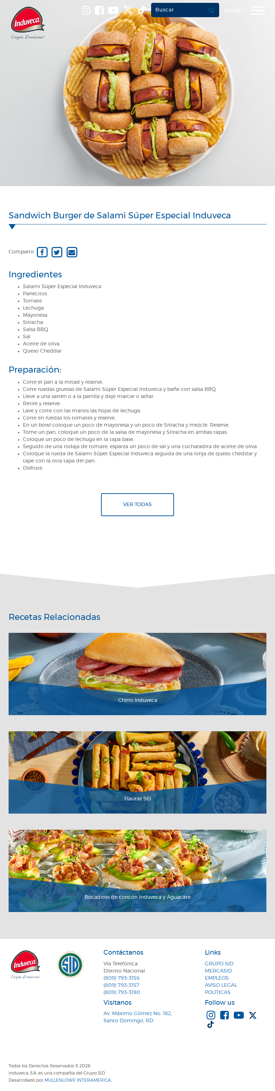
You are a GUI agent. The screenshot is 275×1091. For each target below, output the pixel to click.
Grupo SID (219, 963)
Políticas (218, 992)
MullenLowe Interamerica (77, 1080)
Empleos (217, 978)
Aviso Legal (221, 985)
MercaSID (218, 971)
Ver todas (137, 504)
